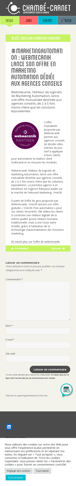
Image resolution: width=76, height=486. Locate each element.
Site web (10, 353)
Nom (9, 325)
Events (47, 20)
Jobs (28, 20)
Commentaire (14, 279)
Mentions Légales (16, 437)
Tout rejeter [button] (42, 470)
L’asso (67, 20)
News (9, 20)
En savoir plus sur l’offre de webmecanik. (35, 241)
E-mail (10, 339)
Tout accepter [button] (15, 477)
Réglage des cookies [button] (18, 470)
